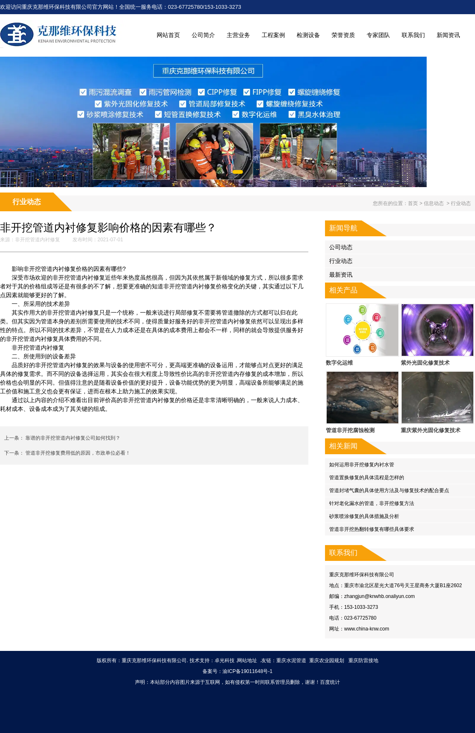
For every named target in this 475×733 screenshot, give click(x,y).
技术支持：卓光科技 (212, 660)
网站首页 (168, 35)
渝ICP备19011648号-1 (247, 671)
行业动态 (340, 261)
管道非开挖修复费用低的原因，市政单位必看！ (77, 453)
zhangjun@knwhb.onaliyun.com (379, 596)
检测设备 (308, 35)
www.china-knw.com (366, 629)
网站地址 (247, 660)
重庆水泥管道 (291, 660)
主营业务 (238, 35)
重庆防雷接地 (363, 660)
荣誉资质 (343, 35)
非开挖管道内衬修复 (37, 240)
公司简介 (203, 35)
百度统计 (330, 682)
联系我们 (413, 35)
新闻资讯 (448, 35)
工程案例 (273, 35)
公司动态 (340, 247)
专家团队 (378, 35)
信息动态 (434, 203)
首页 (413, 203)
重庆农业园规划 (326, 660)
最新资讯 (340, 274)
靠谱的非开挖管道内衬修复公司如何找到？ (72, 438)
